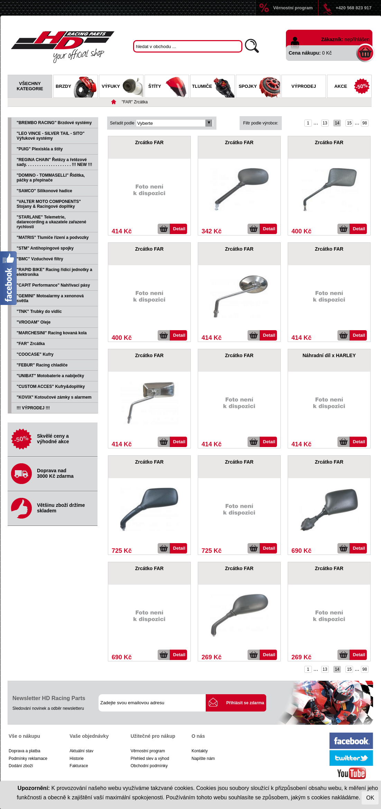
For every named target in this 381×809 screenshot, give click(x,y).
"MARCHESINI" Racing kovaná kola (52, 333)
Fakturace (78, 765)
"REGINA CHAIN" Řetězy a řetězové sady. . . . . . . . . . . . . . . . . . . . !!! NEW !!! (54, 162)
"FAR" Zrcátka (135, 102)
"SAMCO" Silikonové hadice (44, 190)
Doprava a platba (24, 750)
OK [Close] (370, 798)
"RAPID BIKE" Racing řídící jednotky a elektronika (54, 272)
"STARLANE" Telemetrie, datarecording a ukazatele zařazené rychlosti (51, 222)
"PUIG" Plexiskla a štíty (40, 149)
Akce (352, 87)
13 (325, 123)
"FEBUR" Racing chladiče (42, 365)
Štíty (168, 87)
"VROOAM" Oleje (33, 322)
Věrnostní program (293, 7)
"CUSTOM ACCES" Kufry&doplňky (51, 386)
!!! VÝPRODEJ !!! (33, 408)
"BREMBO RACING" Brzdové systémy (54, 122)
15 (349, 123)
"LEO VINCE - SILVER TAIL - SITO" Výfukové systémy (51, 136)
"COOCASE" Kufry (35, 354)
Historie (76, 758)
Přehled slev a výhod (150, 758)
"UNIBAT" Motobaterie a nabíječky (50, 375)
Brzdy (76, 87)
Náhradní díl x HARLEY (329, 355)
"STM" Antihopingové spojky (45, 248)
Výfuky (122, 87)
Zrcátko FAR (149, 142)
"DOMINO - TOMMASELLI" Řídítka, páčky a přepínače (51, 178)
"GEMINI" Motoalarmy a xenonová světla (50, 298)
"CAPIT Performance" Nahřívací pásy (53, 285)
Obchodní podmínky (149, 765)
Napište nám (203, 758)
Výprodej (303, 86)
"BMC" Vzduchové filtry (40, 259)
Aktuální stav (81, 750)
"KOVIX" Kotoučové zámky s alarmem (54, 397)
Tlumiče (213, 87)
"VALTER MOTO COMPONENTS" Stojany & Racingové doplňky (49, 204)
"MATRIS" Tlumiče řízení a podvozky (53, 237)
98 (364, 123)
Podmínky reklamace (28, 758)
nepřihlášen (357, 39)
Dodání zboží (21, 765)
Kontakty (200, 750)
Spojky (259, 87)
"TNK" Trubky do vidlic (39, 311)
